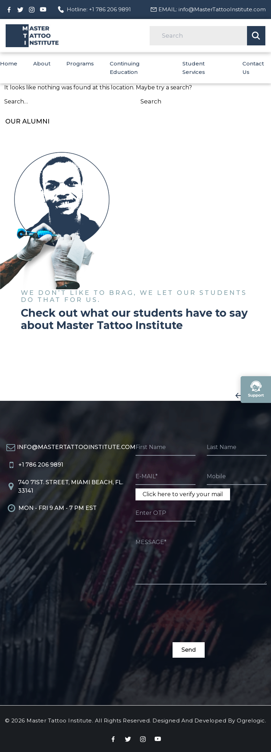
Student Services (193, 67)
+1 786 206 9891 (40, 464)
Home (8, 63)
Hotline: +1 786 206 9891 (99, 9)
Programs (80, 63)
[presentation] (189, 617)
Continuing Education (125, 67)
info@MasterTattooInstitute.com (76, 447)
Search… (16, 101)
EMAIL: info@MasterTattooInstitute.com (212, 9)
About (41, 63)
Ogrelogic (251, 720)
